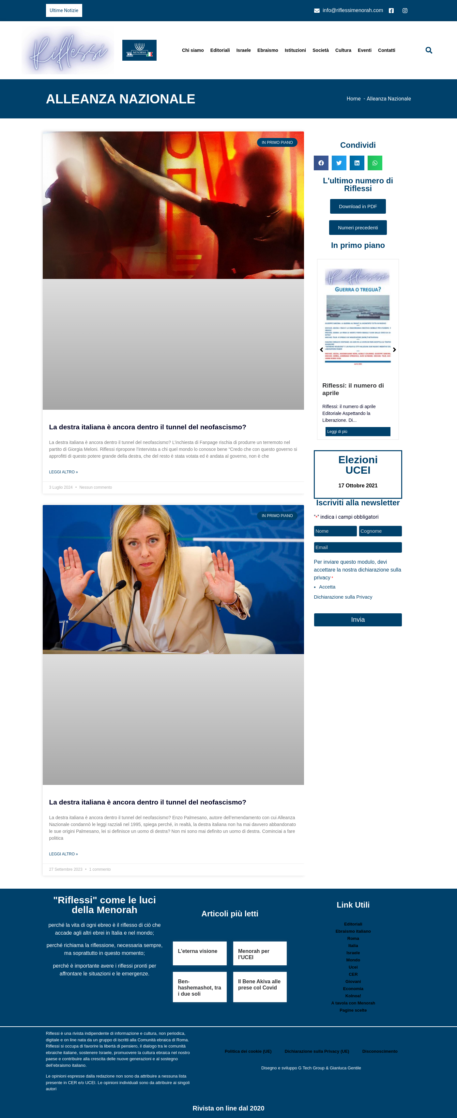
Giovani (353, 981)
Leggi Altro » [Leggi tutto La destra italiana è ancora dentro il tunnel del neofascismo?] (63, 472)
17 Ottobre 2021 (358, 485)
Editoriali (220, 50)
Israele (243, 50)
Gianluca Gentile (345, 1067)
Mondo (353, 959)
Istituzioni (295, 50)
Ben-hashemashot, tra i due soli (199, 988)
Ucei (353, 967)
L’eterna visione (197, 951)
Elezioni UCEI (358, 465)
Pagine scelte (353, 1010)
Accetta (327, 585)
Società (320, 50)
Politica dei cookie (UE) (248, 1051)
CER (353, 974)
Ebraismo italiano (353, 931)
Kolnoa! (353, 995)
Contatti (386, 50)
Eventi (365, 50)
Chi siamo (193, 50)
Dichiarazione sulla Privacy (343, 596)
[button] (429, 50)
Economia (353, 988)
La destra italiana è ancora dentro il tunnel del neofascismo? (148, 427)
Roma (353, 938)
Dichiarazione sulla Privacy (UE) (317, 1051)
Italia (353, 945)
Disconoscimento (380, 1051)
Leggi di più (337, 431)
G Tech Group (311, 1067)
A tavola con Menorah (353, 1003)
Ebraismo (267, 50)
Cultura (343, 50)
